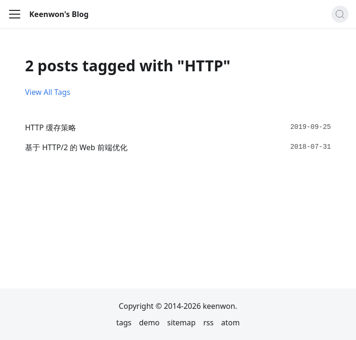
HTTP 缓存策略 (50, 127)
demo (149, 322)
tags (123, 322)
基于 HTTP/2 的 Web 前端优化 (76, 147)
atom (230, 322)
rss (208, 322)
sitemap (181, 322)
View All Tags (47, 92)
